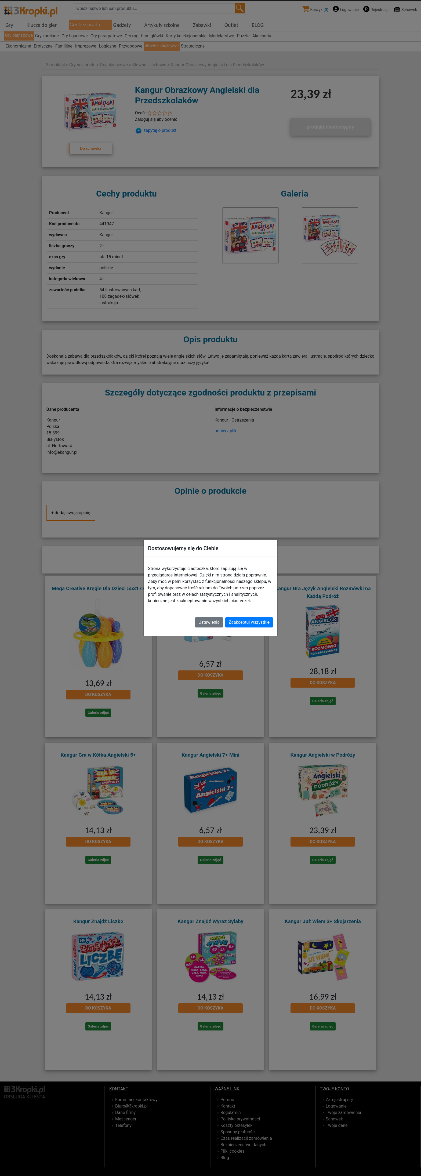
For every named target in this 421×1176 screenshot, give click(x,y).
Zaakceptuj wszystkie (249, 622)
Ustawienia (208, 622)
